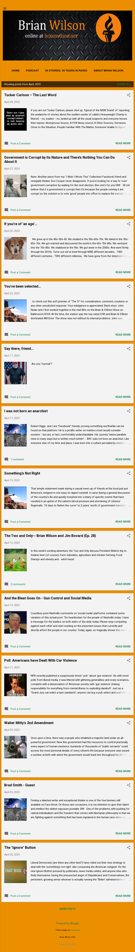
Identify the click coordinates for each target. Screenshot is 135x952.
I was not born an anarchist (26, 411)
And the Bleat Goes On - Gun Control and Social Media (47, 598)
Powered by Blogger (67, 923)
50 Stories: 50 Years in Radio (66, 70)
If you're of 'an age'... (20, 224)
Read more (123, 143)
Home (16, 70)
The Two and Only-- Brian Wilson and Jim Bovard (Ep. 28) (50, 536)
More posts (68, 909)
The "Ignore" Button (20, 847)
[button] (129, 95)
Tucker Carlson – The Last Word (30, 95)
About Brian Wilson (108, 70)
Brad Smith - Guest (19, 785)
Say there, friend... (19, 348)
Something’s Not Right (22, 473)
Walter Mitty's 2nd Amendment (28, 723)
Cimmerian (75, 930)
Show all (124, 84)
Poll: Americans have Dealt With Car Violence (40, 660)
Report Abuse (67, 944)
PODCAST (32, 70)
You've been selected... (22, 286)
